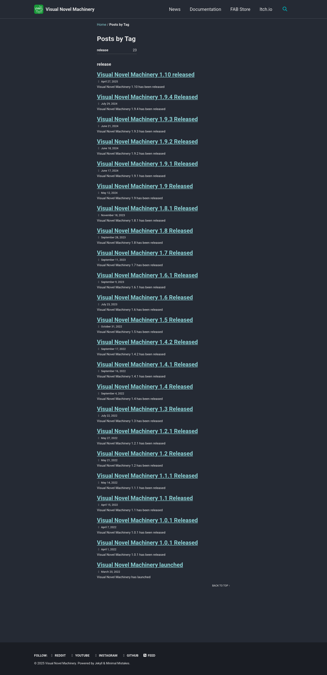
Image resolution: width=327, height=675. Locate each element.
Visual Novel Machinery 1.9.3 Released (147, 122)
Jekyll (101, 663)
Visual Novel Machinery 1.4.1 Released (147, 375)
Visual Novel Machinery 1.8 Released (145, 237)
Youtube (82, 656)
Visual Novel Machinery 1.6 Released (145, 306)
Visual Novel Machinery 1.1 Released (145, 513)
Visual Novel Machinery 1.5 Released (145, 329)
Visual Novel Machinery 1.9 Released (145, 191)
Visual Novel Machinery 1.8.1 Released (147, 214)
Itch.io (264, 9)
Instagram (109, 656)
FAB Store (239, 9)
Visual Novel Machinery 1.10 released (145, 76)
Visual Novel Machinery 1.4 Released (145, 398)
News (173, 9)
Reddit (59, 656)
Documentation (204, 9)
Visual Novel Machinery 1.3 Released (145, 421)
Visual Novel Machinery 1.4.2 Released (147, 352)
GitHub (134, 656)
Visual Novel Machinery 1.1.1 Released (147, 490)
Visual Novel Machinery (70, 9)
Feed (154, 656)
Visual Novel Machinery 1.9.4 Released (147, 99)
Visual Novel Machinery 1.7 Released (145, 260)
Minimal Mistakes (120, 663)
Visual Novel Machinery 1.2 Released (145, 467)
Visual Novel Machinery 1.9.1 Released (147, 168)
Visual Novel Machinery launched (140, 582)
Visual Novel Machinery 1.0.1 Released (147, 536)
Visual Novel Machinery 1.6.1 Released (147, 283)
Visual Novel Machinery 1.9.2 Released (147, 145)
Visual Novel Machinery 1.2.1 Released (147, 444)
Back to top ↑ (220, 603)
